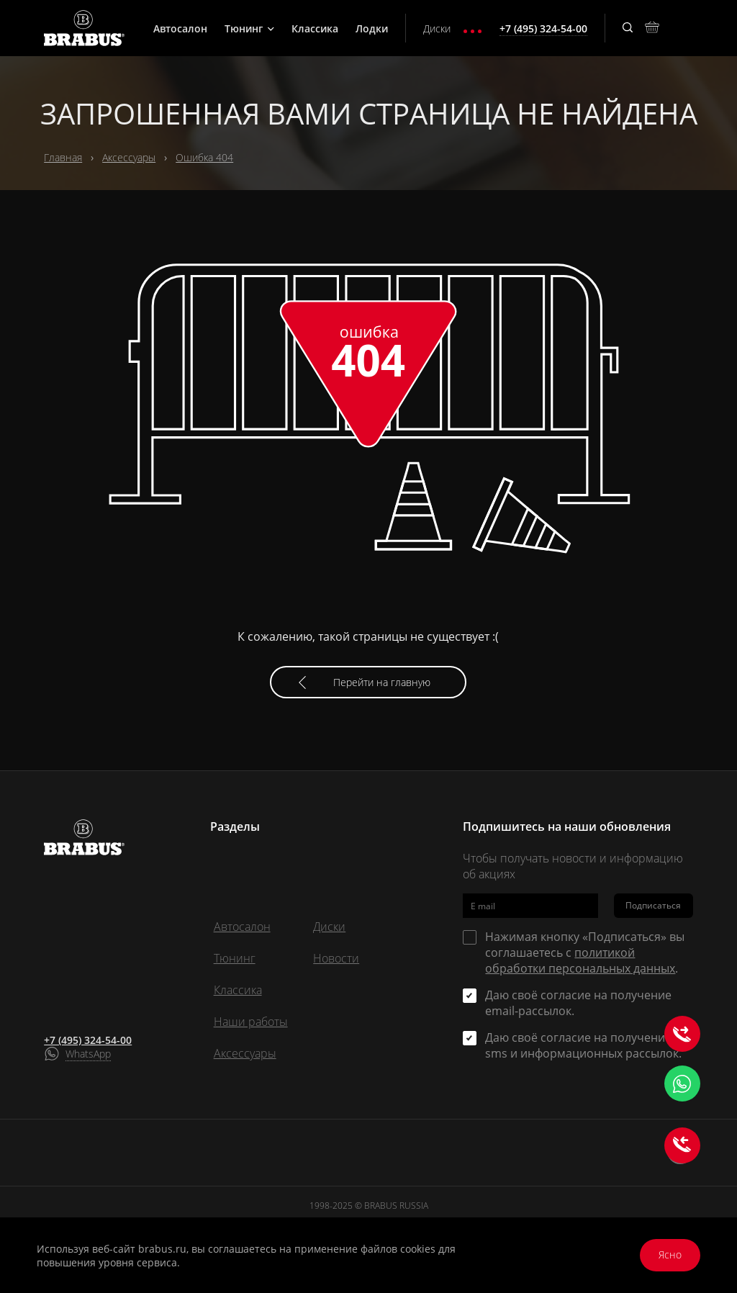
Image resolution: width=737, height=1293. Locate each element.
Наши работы (251, 1022)
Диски (437, 28)
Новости (336, 958)
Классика (314, 28)
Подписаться (653, 905)
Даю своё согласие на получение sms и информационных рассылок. (583, 1045)
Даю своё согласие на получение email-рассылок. (578, 1003)
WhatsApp (88, 1053)
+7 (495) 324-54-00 (88, 1040)
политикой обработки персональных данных (580, 960)
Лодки (372, 28)
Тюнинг (249, 28)
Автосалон (180, 28)
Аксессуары (128, 157)
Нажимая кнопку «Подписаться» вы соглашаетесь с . (584, 952)
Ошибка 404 (204, 157)
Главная (63, 157)
